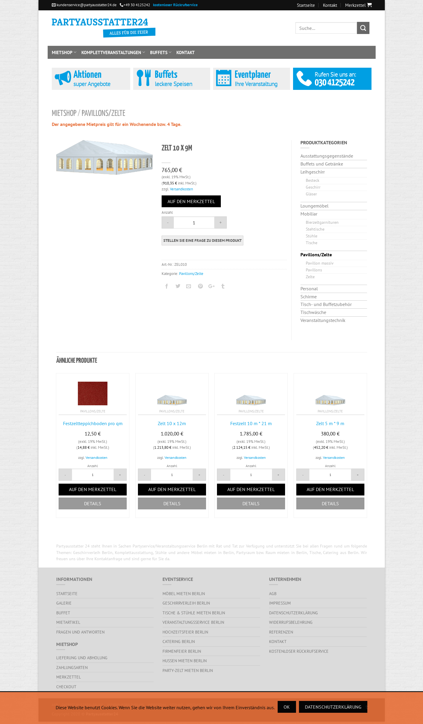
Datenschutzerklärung (293, 613)
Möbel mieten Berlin (184, 593)
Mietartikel (68, 622)
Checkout (66, 686)
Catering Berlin (179, 641)
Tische (311, 242)
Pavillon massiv (320, 263)
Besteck (312, 180)
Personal (309, 288)
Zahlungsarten (72, 667)
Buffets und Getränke (321, 164)
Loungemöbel (314, 206)
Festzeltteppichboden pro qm (93, 423)
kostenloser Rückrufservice (299, 651)
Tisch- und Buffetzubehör (326, 304)
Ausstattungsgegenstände (326, 156)
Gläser (311, 194)
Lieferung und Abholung (81, 657)
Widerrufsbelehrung (291, 622)
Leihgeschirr (312, 172)
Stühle (311, 236)
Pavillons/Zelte (103, 114)
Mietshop (64, 52)
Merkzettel (68, 677)
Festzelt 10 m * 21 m (251, 423)
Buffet (63, 613)
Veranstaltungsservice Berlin (193, 622)
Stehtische (315, 229)
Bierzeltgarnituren (322, 222)
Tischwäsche (313, 312)
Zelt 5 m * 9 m (330, 423)
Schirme (308, 296)
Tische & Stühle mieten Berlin (194, 613)
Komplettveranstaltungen (113, 52)
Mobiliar (308, 214)
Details (92, 503)
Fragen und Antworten (80, 632)
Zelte (310, 276)
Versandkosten (181, 189)
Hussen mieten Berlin (185, 660)
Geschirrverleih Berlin (186, 603)
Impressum (280, 603)
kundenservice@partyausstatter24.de (84, 4)
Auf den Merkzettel (191, 201)
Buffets (160, 52)
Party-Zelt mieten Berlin (188, 670)
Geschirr (313, 187)
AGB (272, 593)
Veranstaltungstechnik (322, 320)
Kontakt (330, 5)
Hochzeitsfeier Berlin (185, 632)
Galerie (64, 603)
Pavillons (314, 270)
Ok (287, 707)
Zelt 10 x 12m (172, 423)
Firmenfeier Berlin (182, 651)
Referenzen (281, 632)
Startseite (306, 5)
